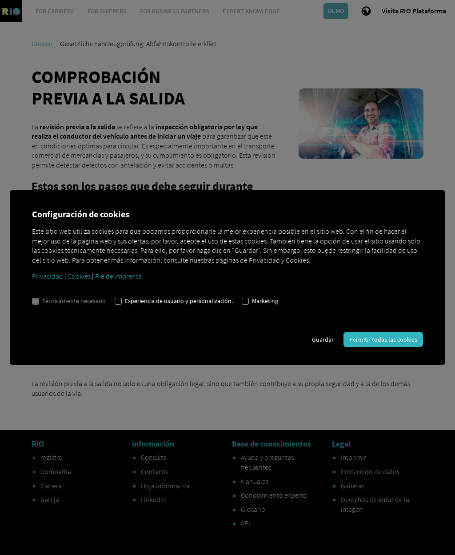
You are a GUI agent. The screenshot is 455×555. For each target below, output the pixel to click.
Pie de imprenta (118, 276)
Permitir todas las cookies (383, 339)
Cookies (79, 276)
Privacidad (47, 276)
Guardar (323, 339)
